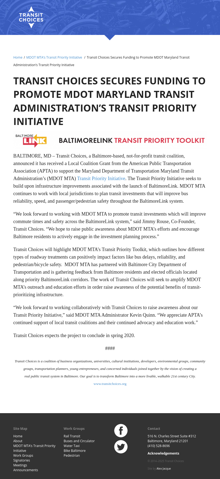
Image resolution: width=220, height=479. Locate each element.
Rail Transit (72, 436)
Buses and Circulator (79, 441)
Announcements (25, 470)
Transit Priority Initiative (101, 178)
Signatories (21, 460)
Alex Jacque (164, 468)
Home (18, 57)
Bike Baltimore (75, 450)
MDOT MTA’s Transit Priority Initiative (54, 57)
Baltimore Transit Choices (30, 17)
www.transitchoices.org (109, 384)
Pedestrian (72, 455)
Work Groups (23, 455)
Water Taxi (72, 446)
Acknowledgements (163, 453)
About (18, 441)
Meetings (20, 465)
